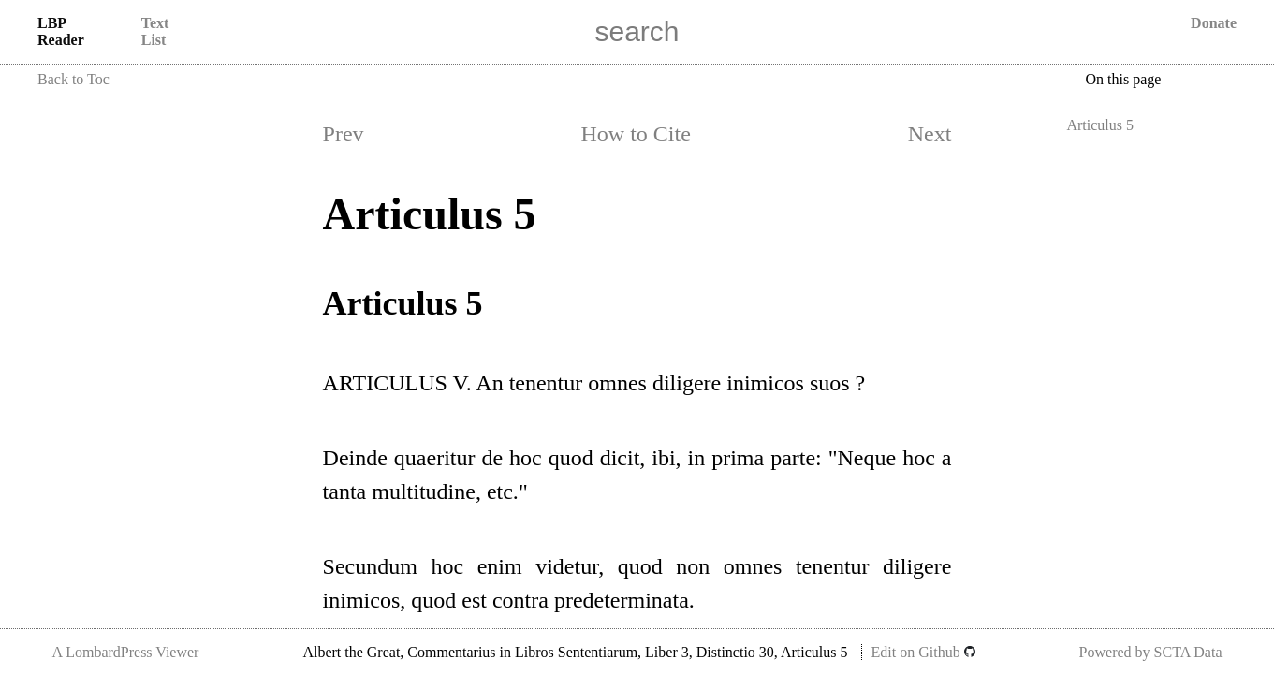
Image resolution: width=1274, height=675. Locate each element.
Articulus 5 (1100, 125)
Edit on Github (923, 652)
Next (930, 134)
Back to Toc (73, 79)
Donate (1214, 23)
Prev (343, 134)
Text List (155, 31)
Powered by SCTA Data (1151, 652)
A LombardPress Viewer (124, 652)
